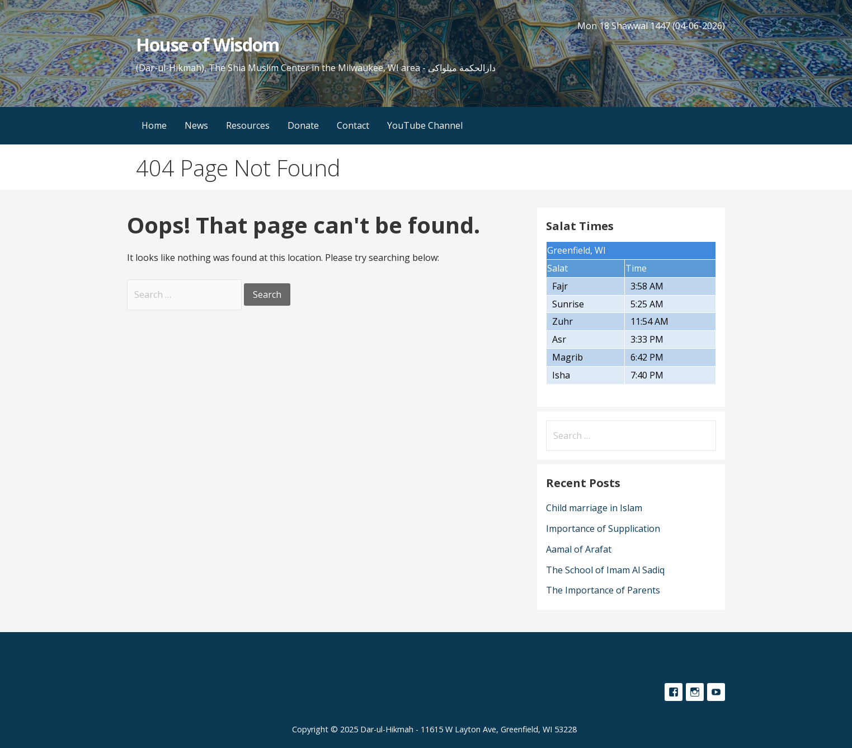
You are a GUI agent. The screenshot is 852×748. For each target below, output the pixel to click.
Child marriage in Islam (594, 508)
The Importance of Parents (603, 590)
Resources (248, 125)
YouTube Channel (425, 125)
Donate (303, 125)
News (196, 125)
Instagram (695, 692)
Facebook (673, 692)
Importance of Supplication (603, 528)
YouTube (716, 692)
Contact (353, 125)
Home (154, 125)
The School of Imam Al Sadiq (605, 570)
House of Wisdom (208, 44)
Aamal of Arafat (578, 549)
